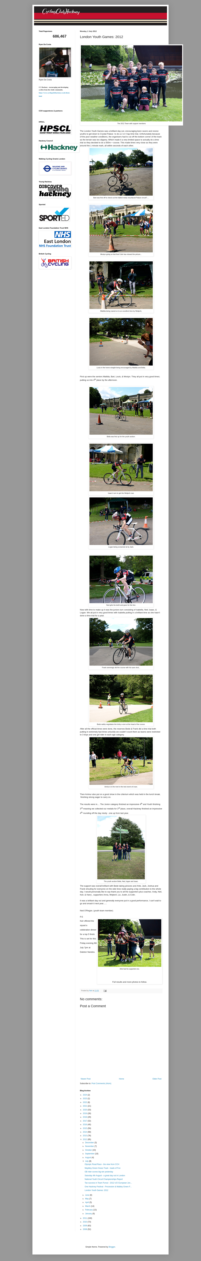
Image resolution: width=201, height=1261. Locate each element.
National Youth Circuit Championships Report (104, 1179)
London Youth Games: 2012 (96, 1190)
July (87, 1161)
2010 (85, 1222)
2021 (85, 1106)
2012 (85, 1139)
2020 (85, 1110)
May (87, 1199)
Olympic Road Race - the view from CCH (102, 1164)
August (88, 1157)
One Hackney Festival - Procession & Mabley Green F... (108, 1187)
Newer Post (86, 1079)
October (88, 1150)
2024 (85, 1095)
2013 (85, 1136)
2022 (85, 1102)
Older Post (156, 1079)
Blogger (112, 1247)
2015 (85, 1128)
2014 (85, 1132)
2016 (85, 1124)
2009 (85, 1226)
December (89, 1142)
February (89, 1210)
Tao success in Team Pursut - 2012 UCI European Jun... (108, 1183)
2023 (85, 1098)
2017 (85, 1121)
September (90, 1154)
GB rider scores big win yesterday (99, 1172)
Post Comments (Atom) (101, 1083)
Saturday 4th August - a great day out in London (105, 1175)
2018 (85, 1117)
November (89, 1146)
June (87, 1195)
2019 (85, 1113)
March (88, 1206)
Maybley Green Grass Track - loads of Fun (102, 1168)
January (88, 1213)
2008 (85, 1229)
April (87, 1202)
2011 (85, 1218)
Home (121, 1079)
